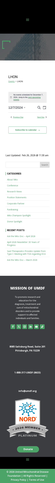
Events (11, 81)
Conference (12, 185)
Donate (28, 449)
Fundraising (12, 209)
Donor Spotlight (14, 221)
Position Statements (16, 197)
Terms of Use (36, 479)
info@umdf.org (27, 391)
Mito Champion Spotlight (19, 215)
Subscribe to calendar (26, 130)
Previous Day (17, 117)
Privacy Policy (18, 479)
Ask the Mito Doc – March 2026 (22, 260)
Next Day (42, 117)
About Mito (12, 179)
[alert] (27, 97)
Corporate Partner (15, 203)
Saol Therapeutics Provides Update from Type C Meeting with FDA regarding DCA (26, 252)
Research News (14, 191)
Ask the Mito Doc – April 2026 (21, 236)
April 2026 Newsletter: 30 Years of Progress (23, 243)
